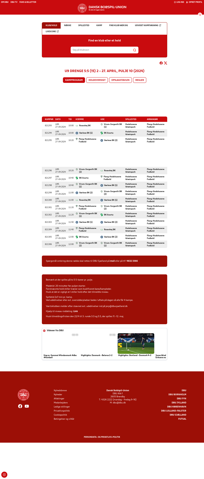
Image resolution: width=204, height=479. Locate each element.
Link (75, 311)
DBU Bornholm (177, 394)
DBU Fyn (181, 399)
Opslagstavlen (120, 80)
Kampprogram (74, 80)
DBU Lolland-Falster (173, 411)
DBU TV (14, 2)
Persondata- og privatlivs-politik (102, 437)
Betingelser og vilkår (64, 419)
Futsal (182, 419)
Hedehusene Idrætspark (131, 125)
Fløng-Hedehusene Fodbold (155, 125)
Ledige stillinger (62, 407)
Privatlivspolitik (62, 411)
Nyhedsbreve (60, 390)
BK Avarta (108, 133)
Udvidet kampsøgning (148, 25)
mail (112, 261)
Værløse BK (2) (110, 140)
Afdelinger (59, 399)
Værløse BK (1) (86, 133)
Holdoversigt (97, 80)
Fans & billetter (27, 2)
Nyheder (58, 394)
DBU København (176, 407)
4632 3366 (132, 261)
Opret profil (194, 2)
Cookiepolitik (60, 415)
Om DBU (4, 2)
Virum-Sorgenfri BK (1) (113, 125)
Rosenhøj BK (85, 125)
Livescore (52, 32)
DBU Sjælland (178, 415)
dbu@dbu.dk (119, 403)
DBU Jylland (179, 403)
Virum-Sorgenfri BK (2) (88, 170)
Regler (139, 80)
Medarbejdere (61, 403)
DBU (184, 390)
